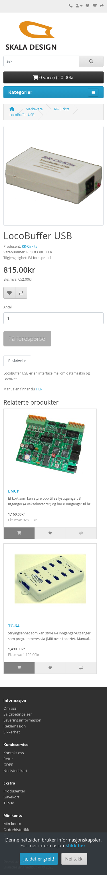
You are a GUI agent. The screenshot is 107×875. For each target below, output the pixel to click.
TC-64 (13, 625)
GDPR (8, 764)
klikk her (75, 845)
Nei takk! (74, 859)
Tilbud (8, 802)
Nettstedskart (15, 770)
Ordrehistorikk (16, 829)
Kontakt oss (13, 752)
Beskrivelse (17, 360)
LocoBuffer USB (21, 114)
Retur (8, 758)
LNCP (13, 491)
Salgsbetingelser (17, 714)
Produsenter (14, 791)
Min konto (12, 823)
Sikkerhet (11, 732)
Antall (8, 307)
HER (39, 389)
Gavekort (11, 797)
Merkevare (34, 109)
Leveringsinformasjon (22, 720)
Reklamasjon (14, 726)
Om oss (10, 708)
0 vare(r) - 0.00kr (53, 77)
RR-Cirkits (62, 109)
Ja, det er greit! (38, 859)
